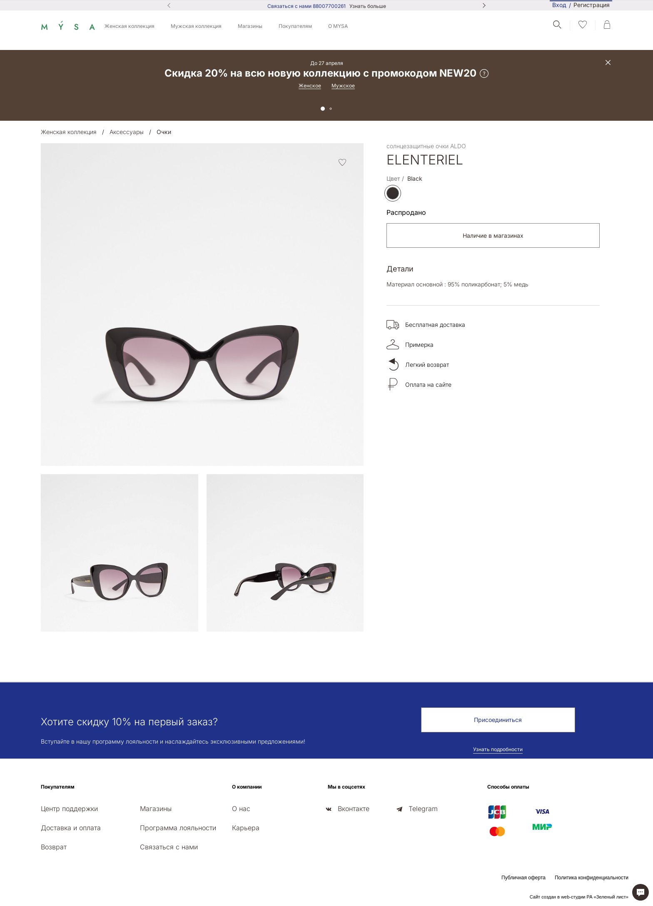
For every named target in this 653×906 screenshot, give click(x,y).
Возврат (54, 847)
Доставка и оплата (71, 828)
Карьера (245, 828)
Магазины (250, 26)
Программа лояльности (178, 828)
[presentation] (43, 638)
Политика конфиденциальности (591, 877)
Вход (559, 4)
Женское (310, 85)
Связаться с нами (169, 847)
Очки (164, 131)
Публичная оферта (523, 877)
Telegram (423, 808)
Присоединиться (498, 719)
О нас (241, 808)
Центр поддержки (69, 808)
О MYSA (338, 26)
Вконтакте (353, 808)
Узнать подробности (498, 749)
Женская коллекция (130, 26)
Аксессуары (127, 131)
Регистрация (591, 5)
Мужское (343, 85)
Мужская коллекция (196, 26)
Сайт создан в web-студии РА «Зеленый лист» (579, 896)
